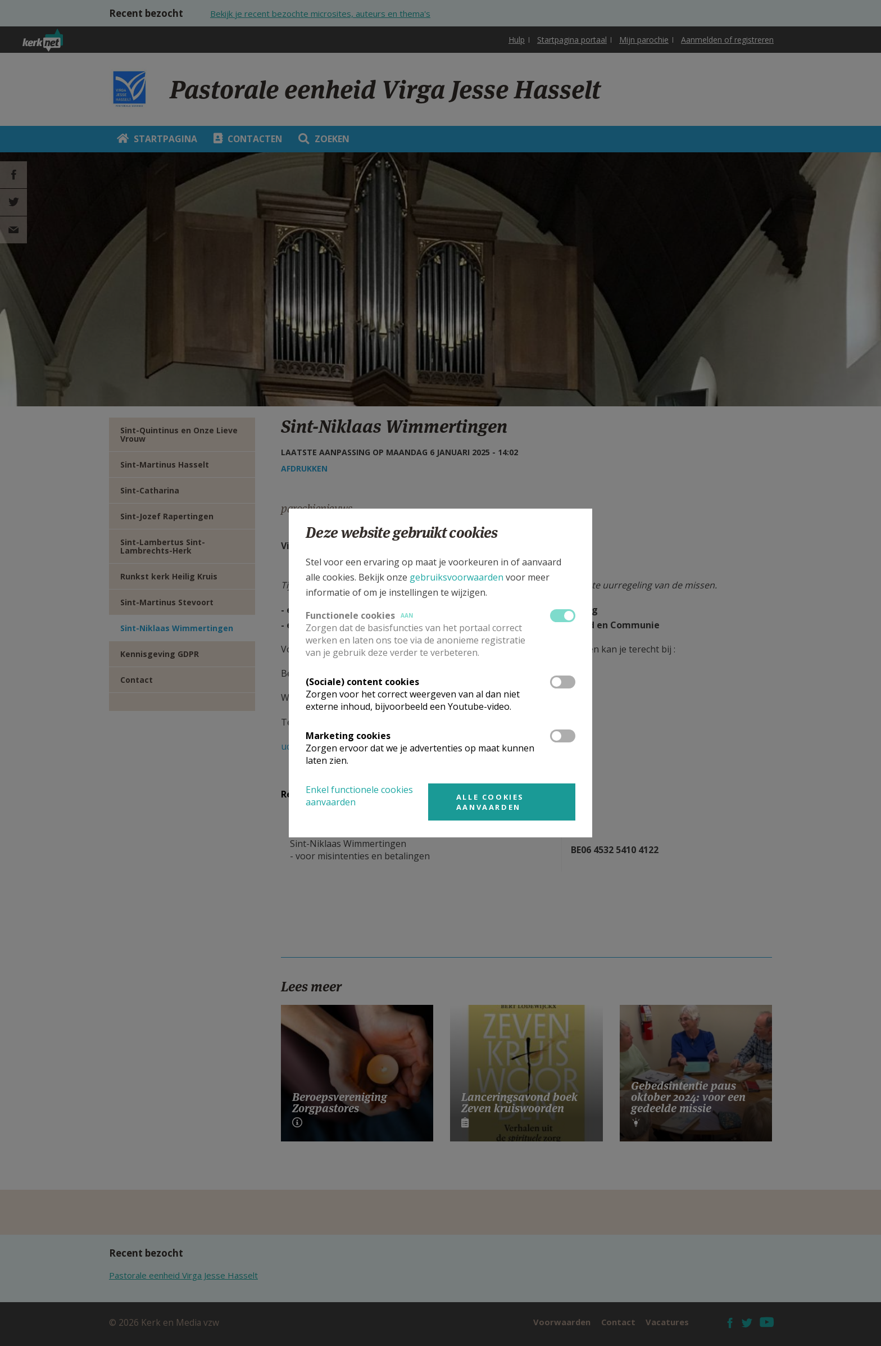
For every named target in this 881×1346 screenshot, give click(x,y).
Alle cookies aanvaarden (490, 802)
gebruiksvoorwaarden (456, 577)
